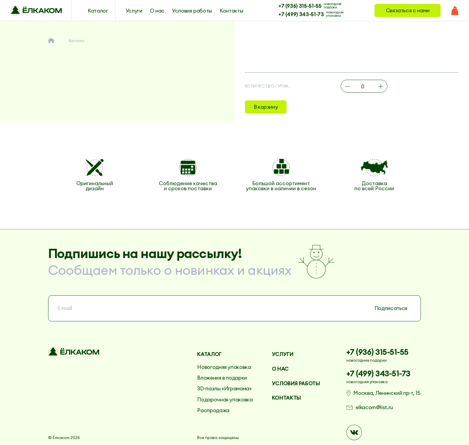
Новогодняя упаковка (224, 367)
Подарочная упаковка (224, 399)
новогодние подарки (333, 5)
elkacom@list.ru (374, 407)
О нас (157, 10)
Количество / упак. (267, 86)
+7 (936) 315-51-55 (300, 5)
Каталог (98, 10)
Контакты (231, 10)
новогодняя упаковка (335, 14)
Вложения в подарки (222, 378)
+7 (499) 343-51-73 (301, 14)
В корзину (266, 106)
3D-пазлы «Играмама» (224, 388)
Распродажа (213, 410)
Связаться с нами (408, 10)
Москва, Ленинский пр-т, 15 (386, 393)
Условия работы (192, 10)
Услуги (134, 10)
